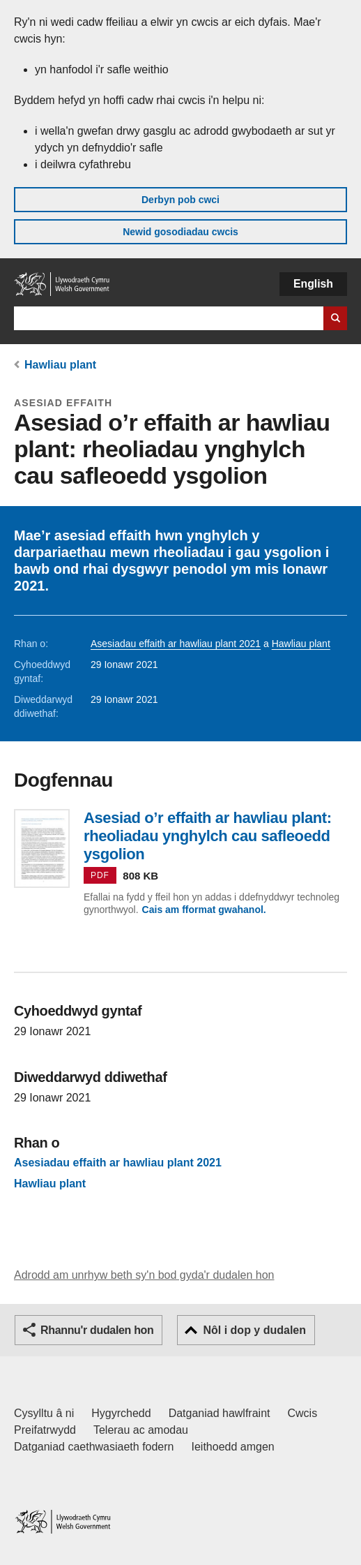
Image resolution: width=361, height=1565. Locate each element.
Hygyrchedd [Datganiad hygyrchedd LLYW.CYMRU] (121, 1413)
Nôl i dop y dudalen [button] (254, 1330)
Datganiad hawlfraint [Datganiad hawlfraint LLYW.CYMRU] (219, 1413)
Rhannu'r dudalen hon (96, 1330)
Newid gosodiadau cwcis (180, 231)
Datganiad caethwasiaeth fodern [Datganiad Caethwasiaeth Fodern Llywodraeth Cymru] (94, 1447)
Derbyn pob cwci (180, 199)
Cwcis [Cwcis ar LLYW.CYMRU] (303, 1413)
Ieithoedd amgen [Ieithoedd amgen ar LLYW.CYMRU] (233, 1447)
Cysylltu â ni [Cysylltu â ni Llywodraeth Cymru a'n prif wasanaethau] (44, 1413)
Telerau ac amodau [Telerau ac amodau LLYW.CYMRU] (140, 1430)
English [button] (313, 284)
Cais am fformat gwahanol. (204, 909)
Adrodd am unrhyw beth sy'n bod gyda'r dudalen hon (144, 1275)
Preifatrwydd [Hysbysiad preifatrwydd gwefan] (45, 1430)
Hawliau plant (60, 365)
